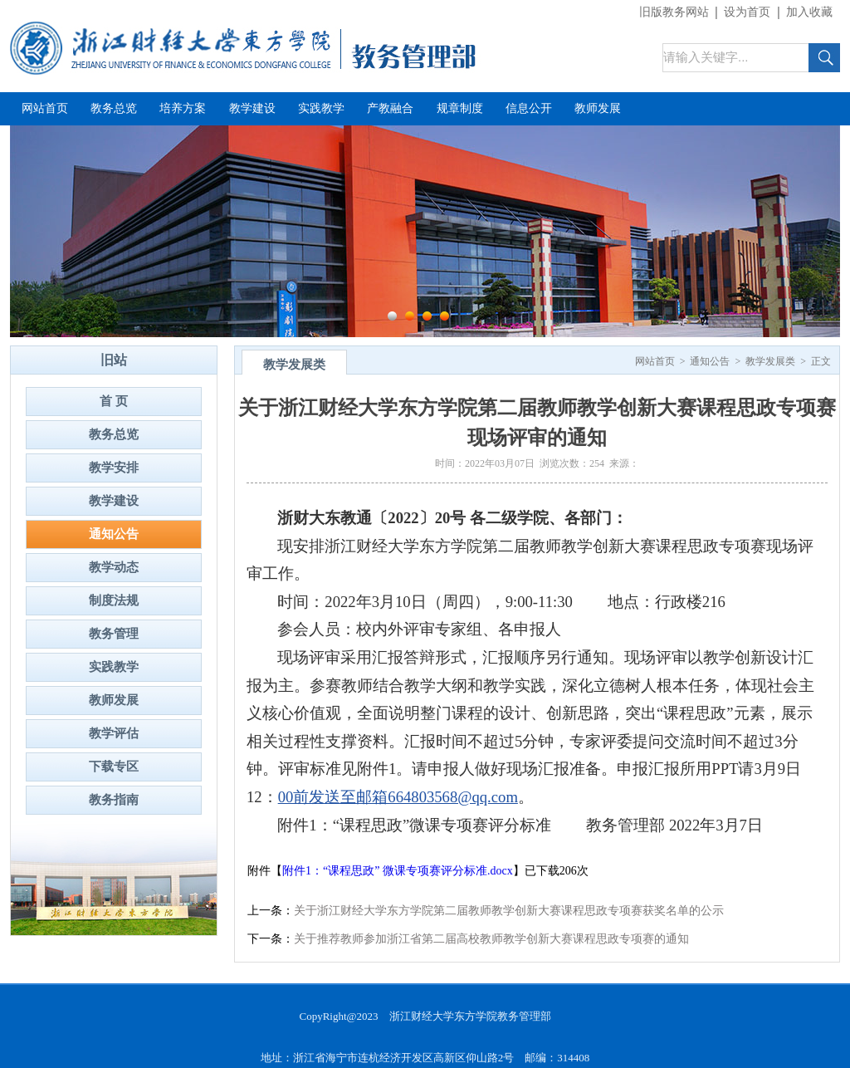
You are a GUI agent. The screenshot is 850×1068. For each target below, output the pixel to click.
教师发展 (597, 108)
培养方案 (182, 108)
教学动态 (114, 567)
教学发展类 (770, 361)
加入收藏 (809, 12)
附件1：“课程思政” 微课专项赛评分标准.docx (397, 871)
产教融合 (390, 108)
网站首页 (45, 108)
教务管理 (114, 633)
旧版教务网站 (674, 12)
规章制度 (460, 108)
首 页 (114, 401)
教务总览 (113, 108)
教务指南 (114, 799)
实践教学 (321, 108)
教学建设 (252, 108)
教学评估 (114, 733)
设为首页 (747, 12)
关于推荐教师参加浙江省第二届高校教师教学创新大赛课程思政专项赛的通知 (491, 939)
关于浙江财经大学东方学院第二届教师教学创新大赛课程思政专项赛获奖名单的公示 (509, 910)
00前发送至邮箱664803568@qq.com (398, 797)
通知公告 (114, 534)
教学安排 (114, 467)
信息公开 (529, 108)
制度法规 (114, 600)
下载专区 (114, 766)
